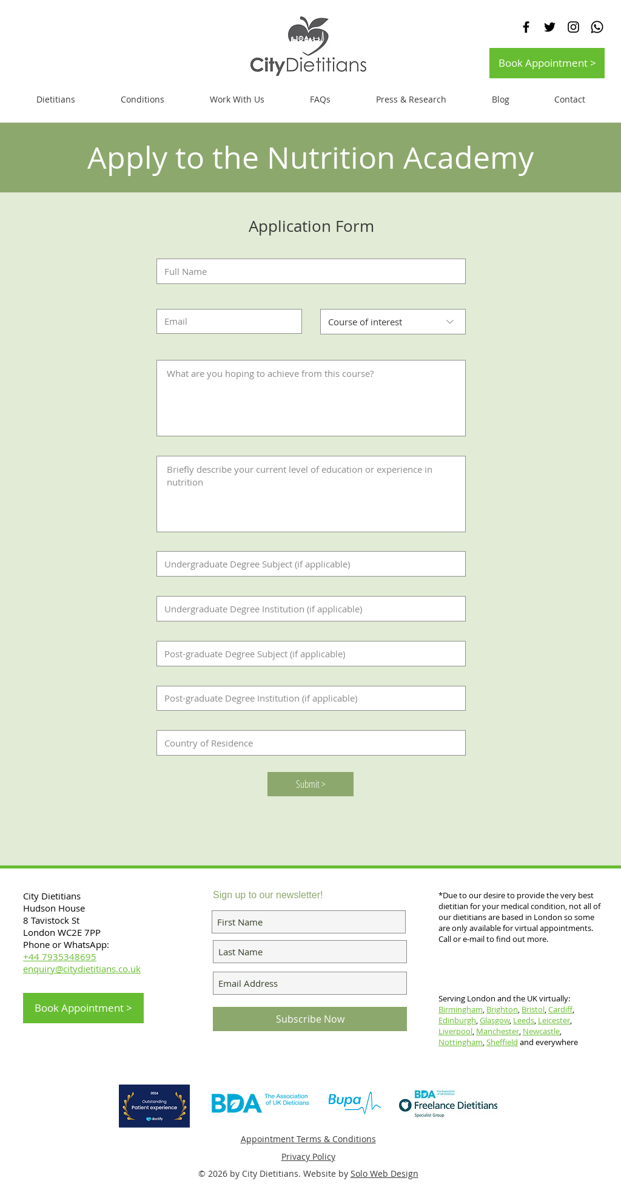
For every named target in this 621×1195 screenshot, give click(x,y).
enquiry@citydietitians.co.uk (82, 969)
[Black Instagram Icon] (573, 27)
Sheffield (502, 1042)
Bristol (533, 1009)
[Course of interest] (393, 321)
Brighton (502, 1009)
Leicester (554, 1020)
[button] (237, 99)
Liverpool (455, 1031)
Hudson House (55, 908)
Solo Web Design (384, 1173)
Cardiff (560, 1009)
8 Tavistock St (51, 920)
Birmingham (460, 1009)
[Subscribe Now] (310, 1019)
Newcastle (541, 1031)
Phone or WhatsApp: (66, 944)
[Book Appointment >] (547, 63)
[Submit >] (310, 784)
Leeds (523, 1020)
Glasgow (494, 1020)
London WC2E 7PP (62, 932)
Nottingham (460, 1042)
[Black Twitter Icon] (549, 27)
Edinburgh (457, 1020)
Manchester (497, 1031)
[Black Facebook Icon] (526, 27)
